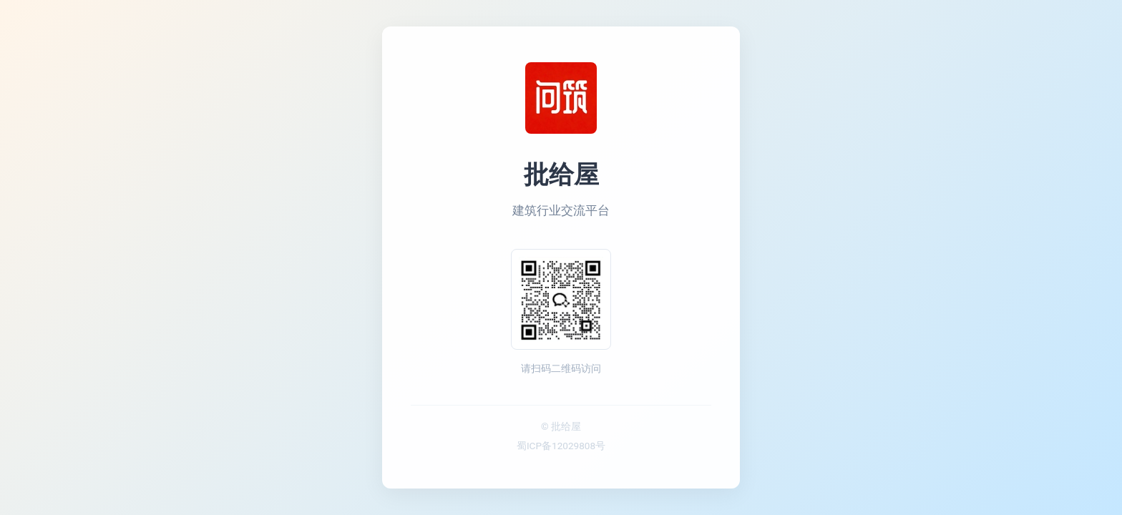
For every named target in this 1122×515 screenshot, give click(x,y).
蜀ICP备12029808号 (561, 445)
